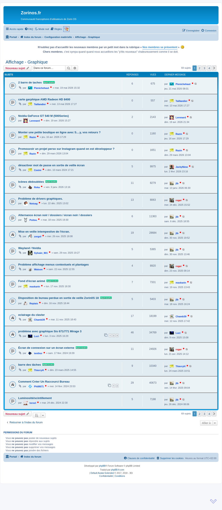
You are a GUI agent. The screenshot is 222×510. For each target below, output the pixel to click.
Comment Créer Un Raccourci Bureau (44, 381)
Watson (38, 269)
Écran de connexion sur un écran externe (46, 347)
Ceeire (37, 170)
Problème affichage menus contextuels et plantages (53, 264)
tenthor (38, 353)
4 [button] (209, 68)
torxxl (32, 403)
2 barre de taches (30, 82)
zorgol (37, 236)
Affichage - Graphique (27, 62)
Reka (37, 187)
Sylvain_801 (41, 253)
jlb (177, 183)
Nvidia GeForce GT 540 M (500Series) (43, 115)
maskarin (34, 286)
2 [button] (199, 68)
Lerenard (34, 120)
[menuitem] (28, 29)
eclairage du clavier (31, 314)
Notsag (33, 203)
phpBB (102, 466)
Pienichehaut (41, 88)
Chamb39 (39, 319)
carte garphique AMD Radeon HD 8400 (44, 99)
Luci (36, 336)
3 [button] (204, 68)
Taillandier (40, 104)
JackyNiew (182, 167)
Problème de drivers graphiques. (40, 198)
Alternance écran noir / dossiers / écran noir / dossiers (55, 215)
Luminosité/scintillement (35, 398)
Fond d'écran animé (31, 281)
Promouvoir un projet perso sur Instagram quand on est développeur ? (66, 148)
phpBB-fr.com (117, 470)
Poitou (33, 220)
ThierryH (39, 370)
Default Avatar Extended (102, 473)
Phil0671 (39, 386)
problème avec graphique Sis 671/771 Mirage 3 (50, 331)
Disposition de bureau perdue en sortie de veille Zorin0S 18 (58, 298)
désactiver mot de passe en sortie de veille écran (51, 165)
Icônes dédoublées (31, 181)
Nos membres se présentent (159, 47)
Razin (32, 137)
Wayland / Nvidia (29, 248)
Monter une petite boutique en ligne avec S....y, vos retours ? (59, 132)
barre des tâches (29, 364)
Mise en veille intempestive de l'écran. (44, 231)
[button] (214, 68)
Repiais (33, 303)
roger (179, 200)
